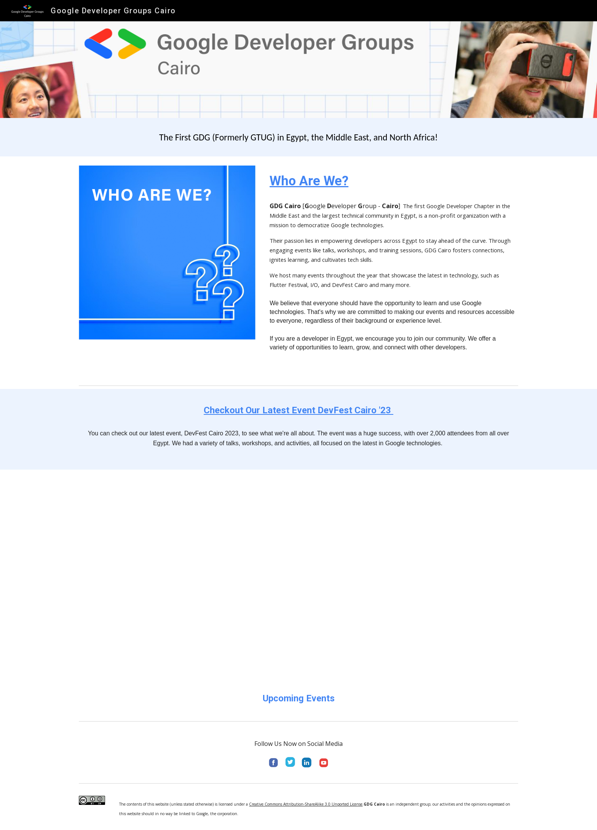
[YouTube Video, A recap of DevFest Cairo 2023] (298, 574)
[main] (298, 137)
